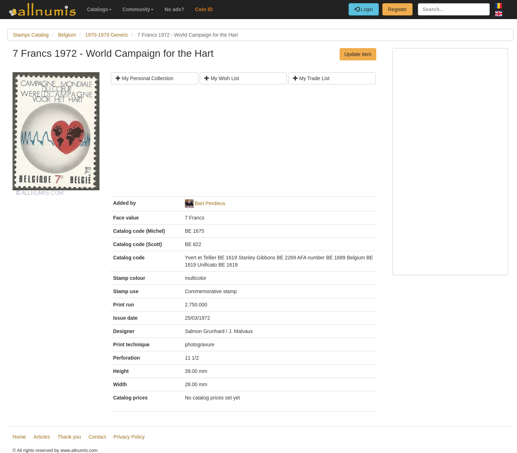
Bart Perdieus (210, 203)
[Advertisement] (243, 143)
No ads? (174, 9)
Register (397, 9)
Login (363, 9)
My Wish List (221, 78)
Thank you (69, 437)
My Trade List (311, 78)
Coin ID (204, 9)
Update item (357, 54)
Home (19, 437)
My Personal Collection (144, 78)
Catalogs (99, 9)
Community (138, 9)
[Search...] (454, 9)
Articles (41, 437)
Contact (97, 437)
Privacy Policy (129, 437)
